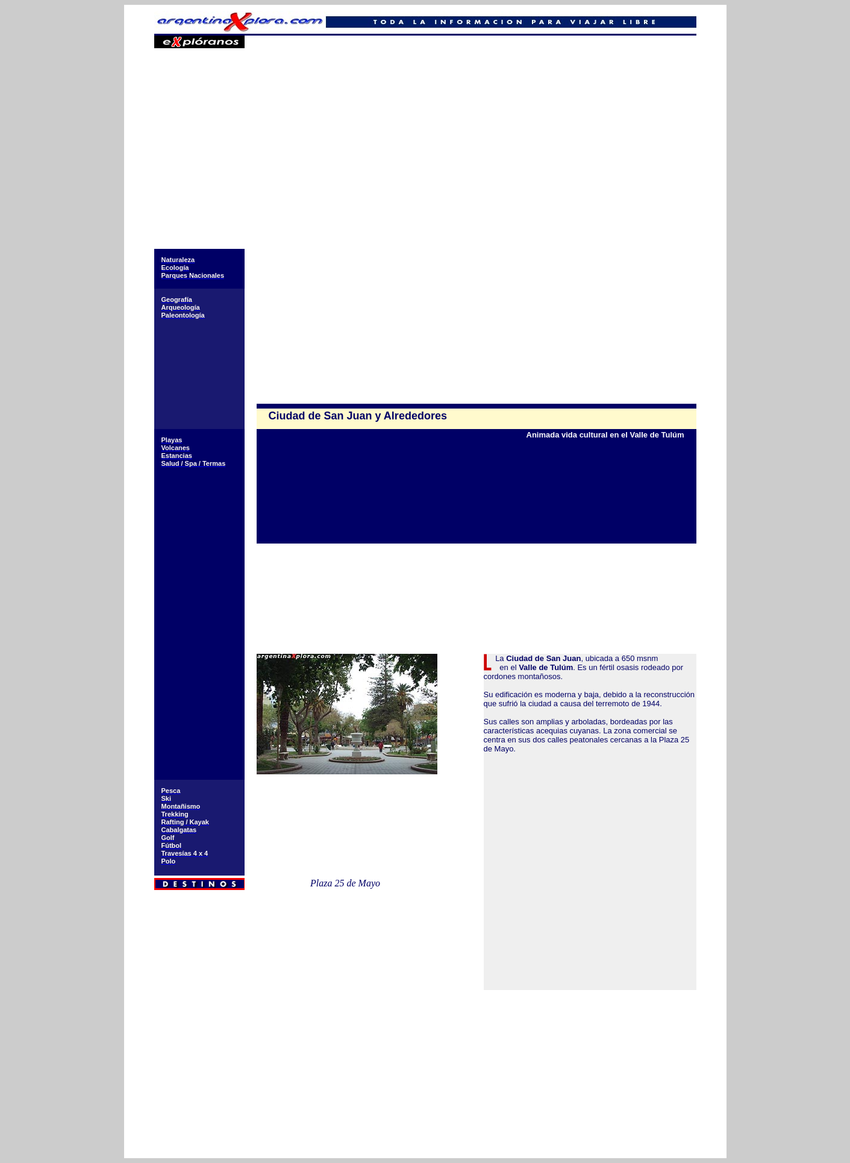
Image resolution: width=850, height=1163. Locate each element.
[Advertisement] (476, 163)
